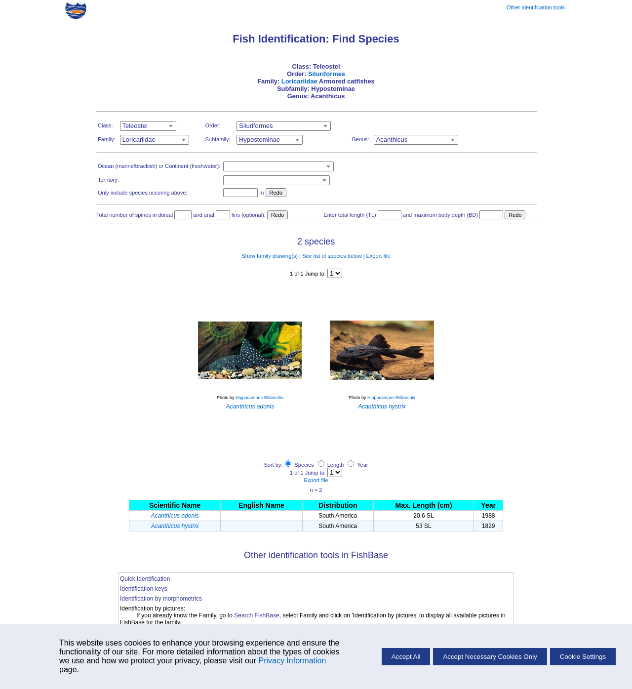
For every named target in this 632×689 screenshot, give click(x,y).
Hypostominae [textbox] (259, 139)
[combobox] (148, 126)
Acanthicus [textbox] (392, 139)
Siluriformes (326, 74)
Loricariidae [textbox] (139, 139)
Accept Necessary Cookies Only (490, 656)
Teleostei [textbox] (135, 125)
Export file (378, 256)
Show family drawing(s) (269, 256)
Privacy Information (292, 660)
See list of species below (331, 256)
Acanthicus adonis (174, 515)
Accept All (406, 656)
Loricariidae (299, 81)
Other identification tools (536, 7)
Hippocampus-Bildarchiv (259, 397)
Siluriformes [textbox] (256, 125)
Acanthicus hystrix (175, 526)
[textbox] (278, 166)
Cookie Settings (583, 656)
